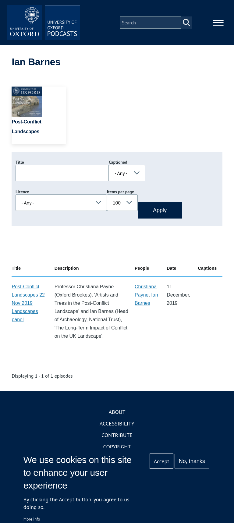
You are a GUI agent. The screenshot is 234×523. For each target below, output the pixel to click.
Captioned (118, 162)
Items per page (120, 191)
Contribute (117, 435)
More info (31, 519)
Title (20, 162)
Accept (161, 461)
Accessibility (117, 423)
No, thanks (192, 461)
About (116, 411)
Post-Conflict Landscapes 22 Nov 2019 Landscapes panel (28, 303)
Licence (22, 191)
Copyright (117, 446)
